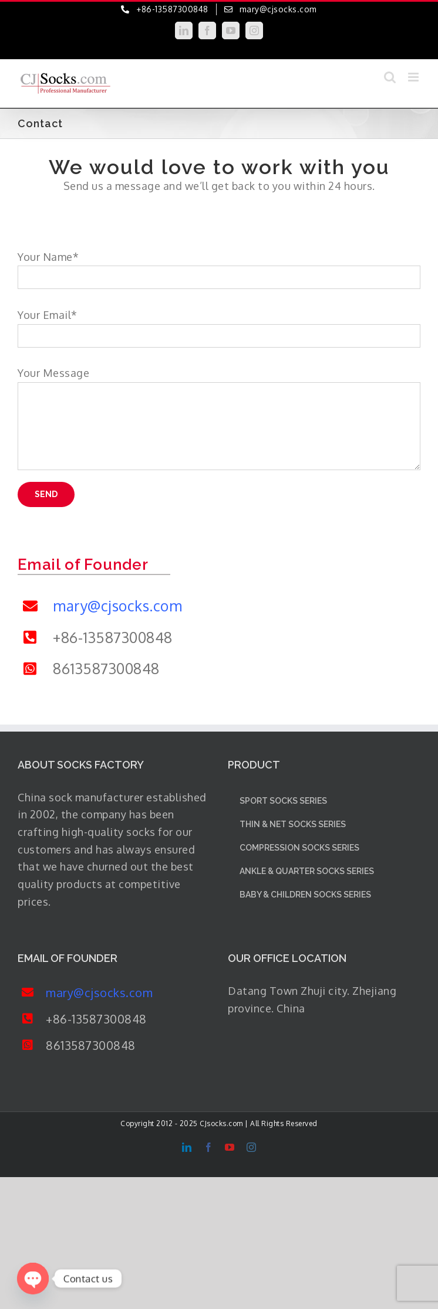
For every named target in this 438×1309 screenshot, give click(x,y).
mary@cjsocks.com (117, 605)
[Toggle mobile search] (390, 77)
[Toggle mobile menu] (414, 77)
